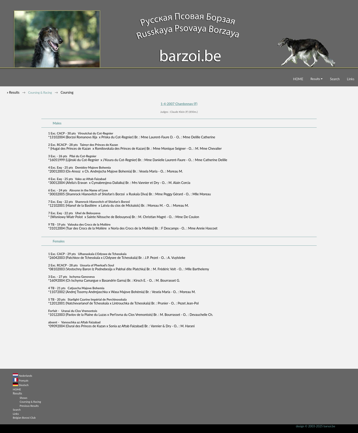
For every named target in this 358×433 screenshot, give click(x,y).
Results (317, 79)
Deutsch (24, 385)
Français (23, 380)
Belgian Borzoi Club (24, 417)
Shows (23, 397)
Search (335, 79)
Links (350, 79)
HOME (298, 79)
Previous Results (29, 405)
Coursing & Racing (40, 92)
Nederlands (25, 375)
